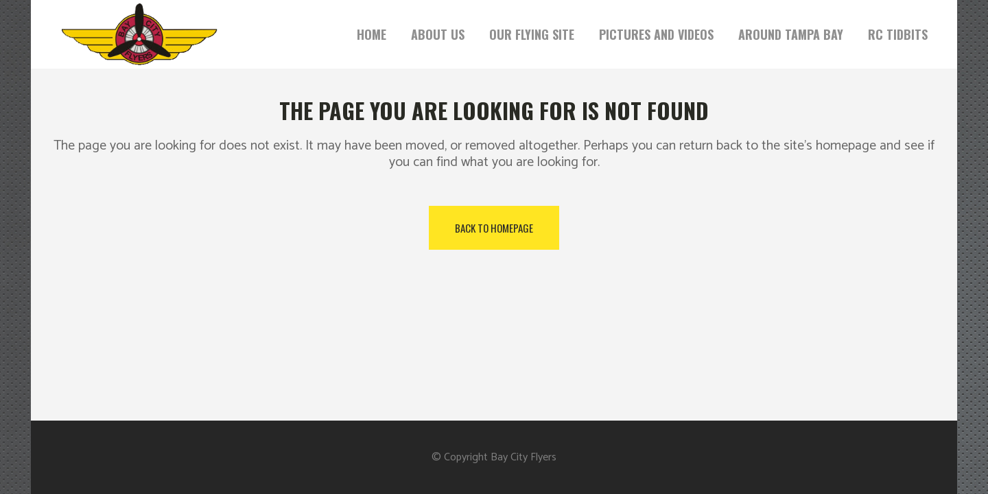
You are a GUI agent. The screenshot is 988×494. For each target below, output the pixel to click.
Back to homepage (494, 227)
